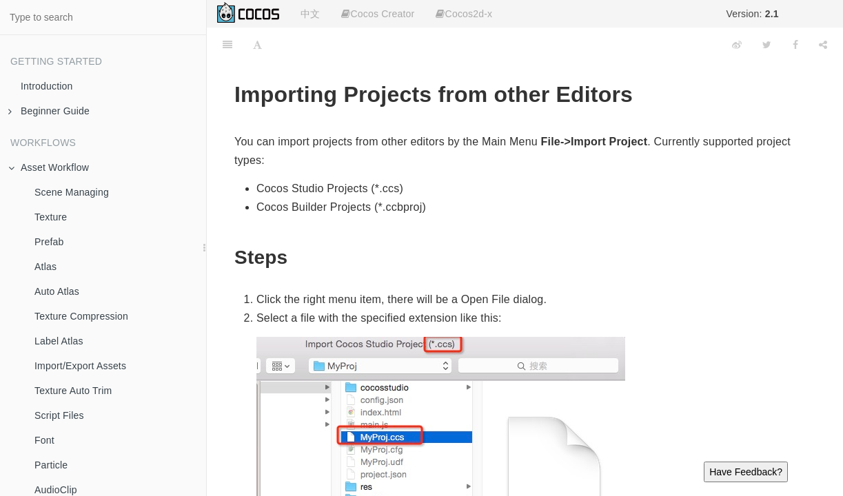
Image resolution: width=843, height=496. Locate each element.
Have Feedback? (745, 471)
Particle (51, 465)
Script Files (59, 415)
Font (44, 440)
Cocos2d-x (464, 13)
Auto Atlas (56, 291)
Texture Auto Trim (73, 390)
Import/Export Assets (80, 365)
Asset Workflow (48, 167)
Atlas (45, 266)
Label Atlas (58, 341)
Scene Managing (71, 192)
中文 (310, 13)
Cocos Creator (377, 13)
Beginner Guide (49, 110)
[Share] (823, 45)
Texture (50, 217)
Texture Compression (81, 316)
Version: (752, 13)
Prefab (48, 241)
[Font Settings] (257, 45)
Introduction (47, 86)
